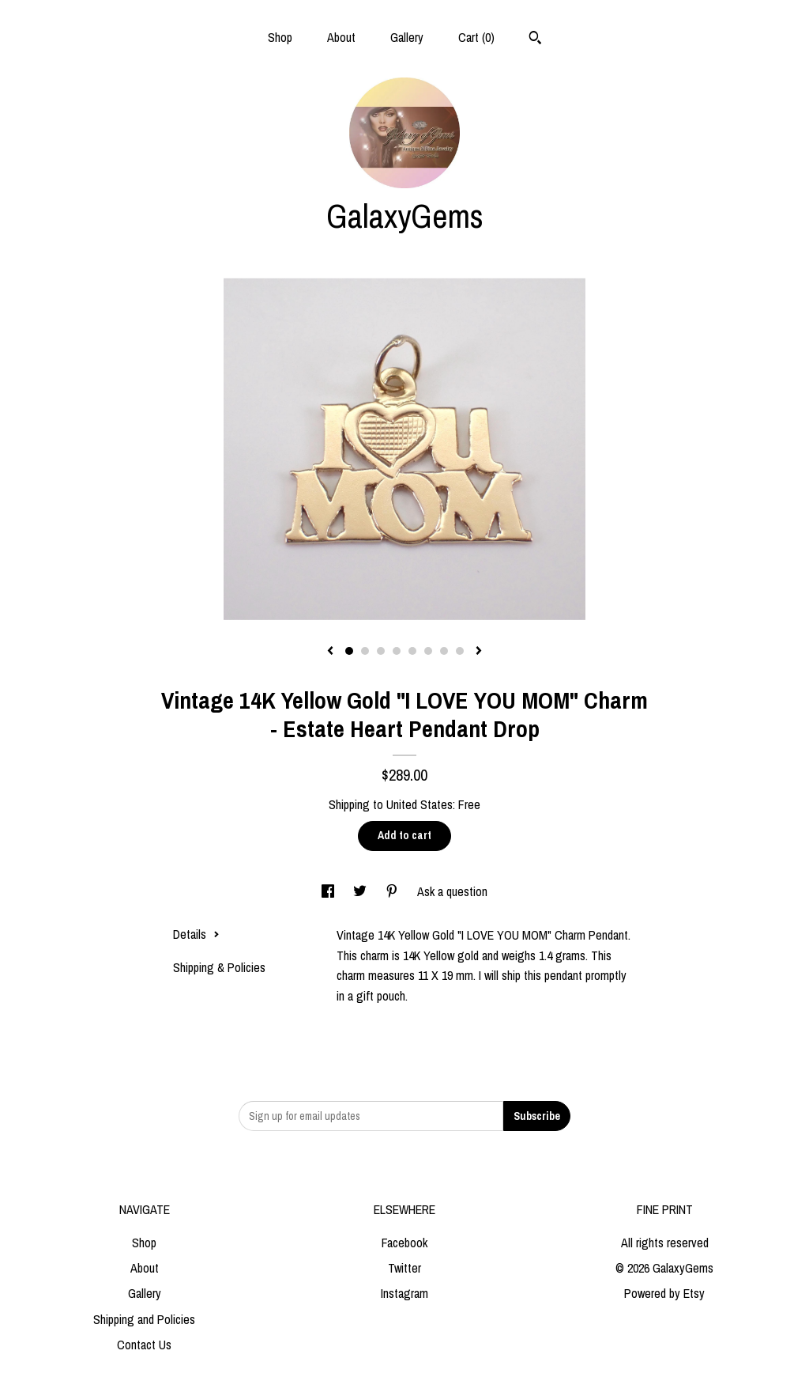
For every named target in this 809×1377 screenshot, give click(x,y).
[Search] (535, 39)
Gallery (406, 37)
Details (196, 934)
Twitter (404, 1268)
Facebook (404, 1242)
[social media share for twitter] (361, 891)
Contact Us (144, 1344)
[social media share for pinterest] (393, 891)
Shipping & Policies (219, 967)
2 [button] (365, 651)
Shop (280, 37)
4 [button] (397, 651)
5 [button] (412, 651)
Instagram (404, 1293)
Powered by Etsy (664, 1293)
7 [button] (444, 651)
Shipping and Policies (144, 1319)
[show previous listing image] (330, 651)
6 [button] (428, 651)
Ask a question (452, 891)
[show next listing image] (479, 651)
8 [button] (460, 651)
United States (419, 804)
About (341, 37)
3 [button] (381, 651)
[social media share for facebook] (329, 891)
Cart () (476, 37)
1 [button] (349, 651)
